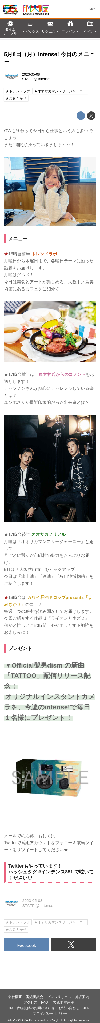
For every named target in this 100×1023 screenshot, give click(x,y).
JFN (86, 1008)
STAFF (27, 79)
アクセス (30, 1002)
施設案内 (82, 997)
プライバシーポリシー (50, 1014)
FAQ (45, 1002)
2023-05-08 (31, 74)
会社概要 (15, 997)
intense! (44, 79)
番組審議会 (34, 997)
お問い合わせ (68, 1008)
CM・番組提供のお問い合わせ (30, 1008)
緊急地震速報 (63, 1002)
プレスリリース (59, 997)
